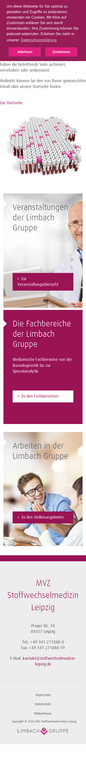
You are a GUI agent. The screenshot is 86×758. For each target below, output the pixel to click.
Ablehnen (24, 52)
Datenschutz (43, 704)
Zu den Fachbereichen (39, 396)
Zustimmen (61, 52)
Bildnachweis (43, 714)
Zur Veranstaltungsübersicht (38, 281)
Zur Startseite (11, 103)
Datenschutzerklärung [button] (39, 40)
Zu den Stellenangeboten (42, 517)
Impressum (43, 695)
